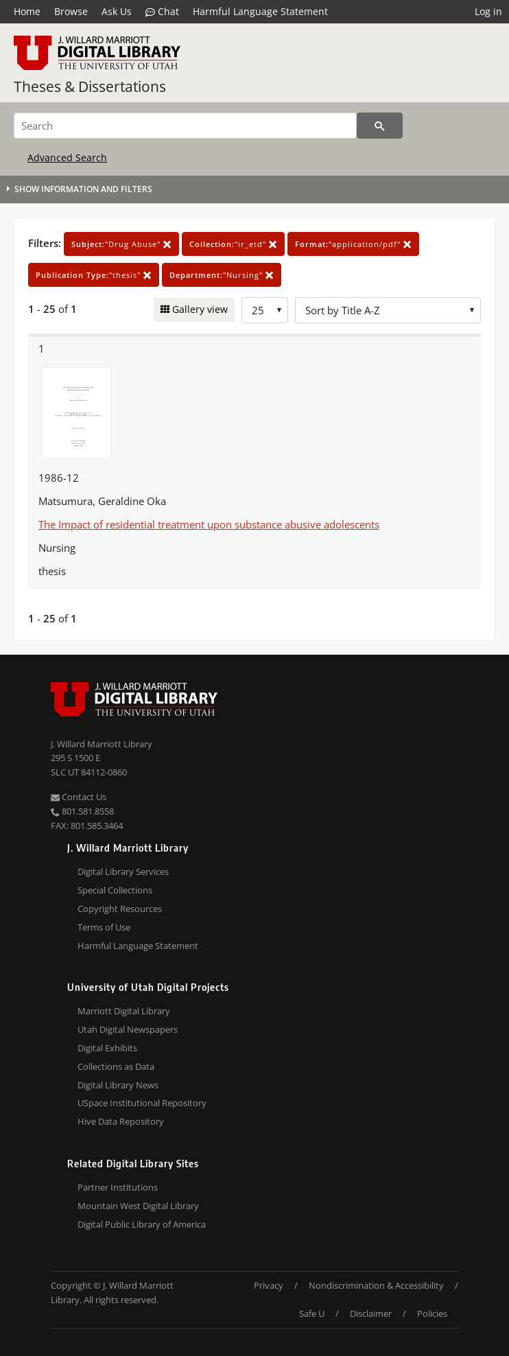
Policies (432, 1313)
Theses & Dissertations (90, 86)
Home (27, 11)
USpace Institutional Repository (142, 1103)
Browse (71, 11)
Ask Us (117, 11)
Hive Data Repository (121, 1121)
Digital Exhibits (107, 1048)
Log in (488, 11)
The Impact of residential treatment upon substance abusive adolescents (208, 524)
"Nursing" (221, 275)
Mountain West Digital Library (138, 1206)
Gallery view (198, 309)
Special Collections (115, 890)
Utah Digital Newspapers (128, 1029)
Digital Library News (118, 1085)
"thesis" (94, 275)
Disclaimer (371, 1313)
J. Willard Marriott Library (101, 744)
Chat (162, 12)
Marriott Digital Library (124, 1011)
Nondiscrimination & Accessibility (376, 1285)
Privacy (268, 1285)
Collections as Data (116, 1066)
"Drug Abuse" (121, 244)
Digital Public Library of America (142, 1224)
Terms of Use (104, 927)
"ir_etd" (233, 244)
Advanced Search (67, 157)
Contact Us (78, 797)
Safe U (311, 1313)
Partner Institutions (118, 1187)
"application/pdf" (353, 244)
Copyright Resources (120, 908)
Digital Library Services (123, 871)
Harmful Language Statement (260, 11)
